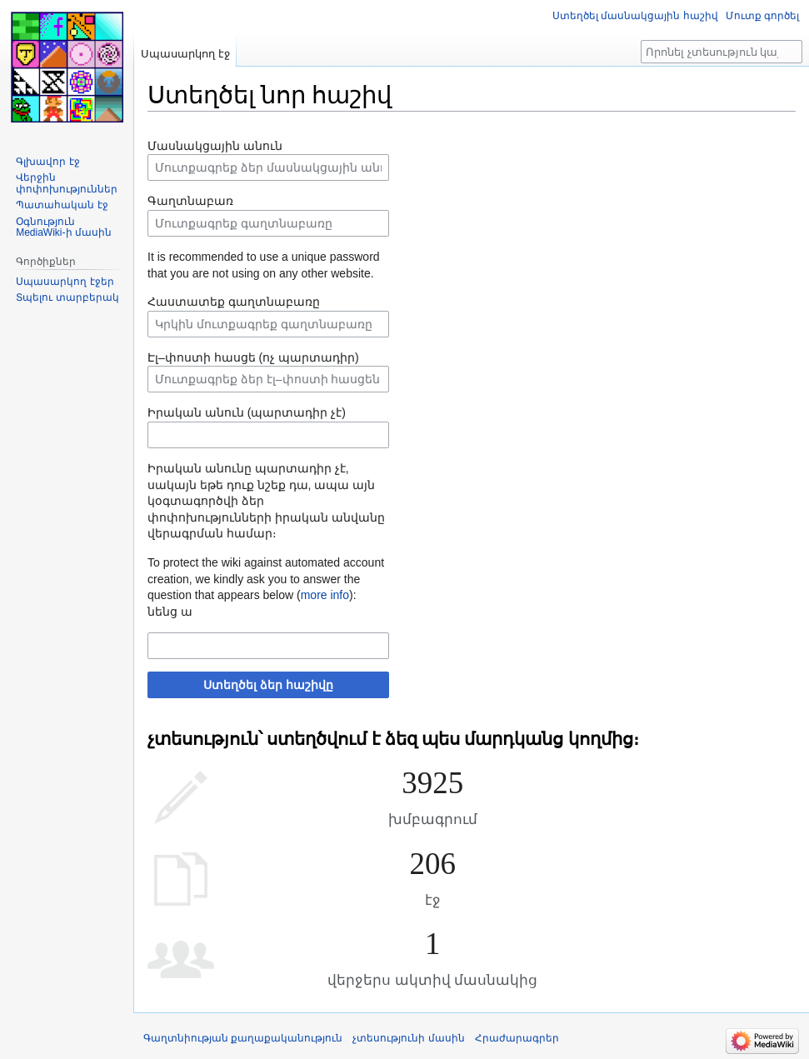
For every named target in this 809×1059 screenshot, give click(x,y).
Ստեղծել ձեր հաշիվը (268, 685)
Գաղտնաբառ (190, 200)
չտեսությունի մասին (408, 1038)
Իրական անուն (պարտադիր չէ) (246, 412)
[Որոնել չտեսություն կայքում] (721, 51)
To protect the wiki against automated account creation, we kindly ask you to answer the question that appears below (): (265, 579)
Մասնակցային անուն (214, 145)
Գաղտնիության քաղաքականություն (242, 1038)
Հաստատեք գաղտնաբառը (233, 301)
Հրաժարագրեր (517, 1038)
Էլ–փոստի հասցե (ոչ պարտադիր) (253, 357)
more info (325, 595)
